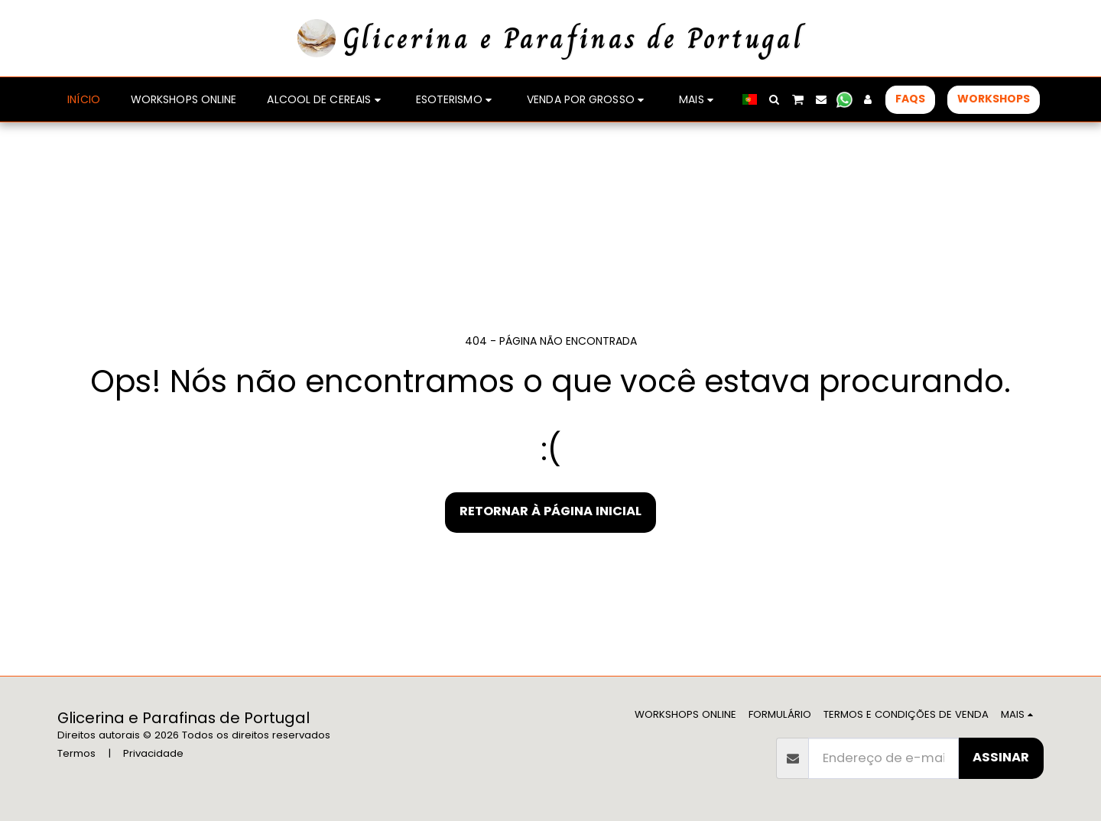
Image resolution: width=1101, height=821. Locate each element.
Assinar (1001, 757)
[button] (774, 99)
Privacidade (153, 753)
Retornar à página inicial (550, 511)
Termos (76, 753)
